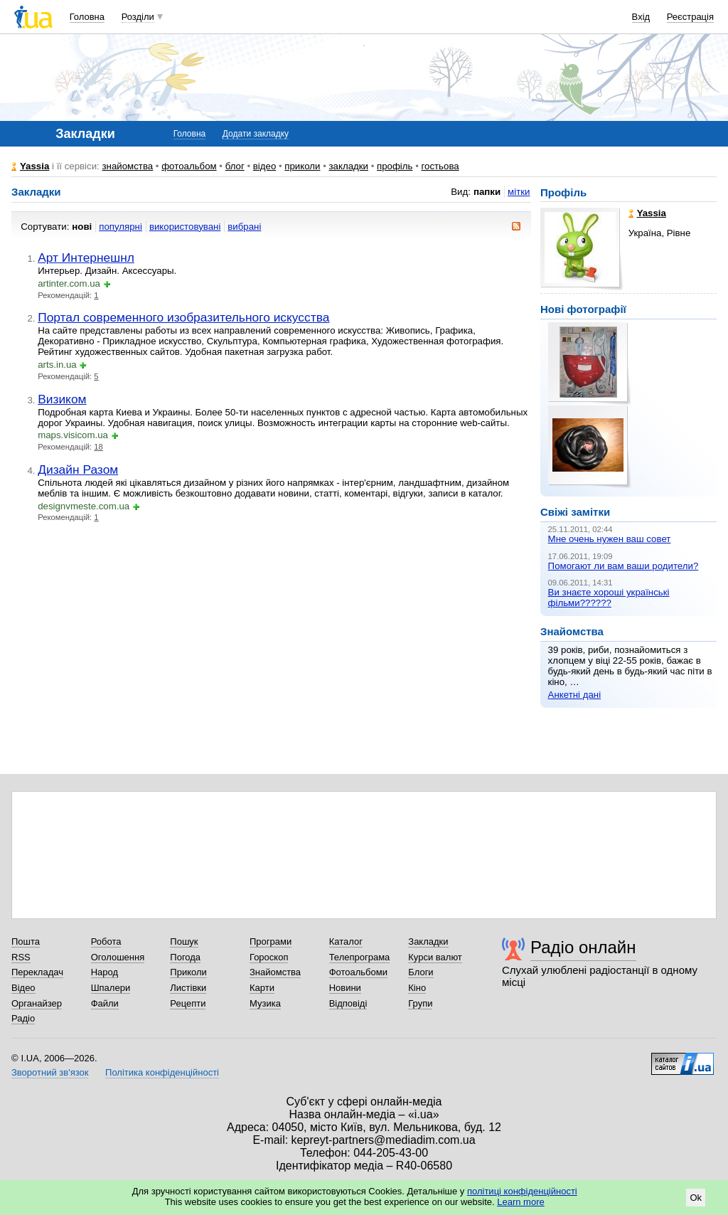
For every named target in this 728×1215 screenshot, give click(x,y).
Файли (105, 1003)
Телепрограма (359, 957)
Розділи (138, 16)
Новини (345, 987)
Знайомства (275, 972)
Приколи (188, 972)
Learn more (520, 1202)
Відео (23, 987)
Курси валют (435, 957)
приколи (302, 166)
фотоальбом (188, 166)
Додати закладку (256, 134)
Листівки (188, 987)
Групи (420, 1003)
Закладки (428, 941)
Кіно (417, 987)
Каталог (346, 941)
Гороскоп (269, 957)
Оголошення (118, 957)
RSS (21, 957)
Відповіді (348, 1003)
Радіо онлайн (583, 947)
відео (265, 166)
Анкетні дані (574, 694)
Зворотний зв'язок (49, 1072)
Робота (106, 941)
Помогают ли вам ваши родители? (623, 566)
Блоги (420, 972)
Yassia (34, 166)
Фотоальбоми (358, 972)
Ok (696, 1197)
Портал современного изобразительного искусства (183, 317)
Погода (185, 957)
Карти (262, 987)
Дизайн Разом (78, 469)
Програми (270, 941)
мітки (519, 191)
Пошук (184, 941)
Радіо (23, 1018)
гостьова (440, 166)
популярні (120, 226)
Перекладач (37, 972)
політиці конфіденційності (522, 1191)
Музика (265, 1003)
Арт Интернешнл (86, 257)
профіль (394, 166)
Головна (87, 16)
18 (98, 446)
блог (235, 166)
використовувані (184, 226)
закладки (348, 166)
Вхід (641, 16)
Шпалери (111, 987)
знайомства (128, 166)
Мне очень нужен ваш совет (609, 539)
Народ (104, 972)
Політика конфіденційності (162, 1072)
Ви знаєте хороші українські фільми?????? (609, 597)
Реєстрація (690, 16)
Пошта (25, 941)
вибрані (244, 226)
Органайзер (36, 1003)
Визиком (62, 399)
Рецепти (187, 1003)
